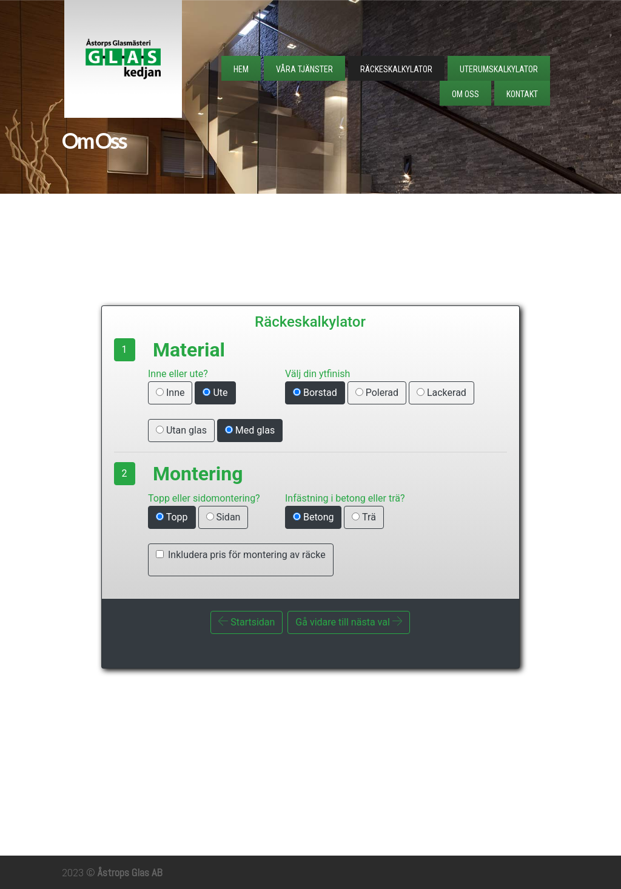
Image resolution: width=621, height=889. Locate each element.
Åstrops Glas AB (130, 872)
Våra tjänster (304, 69)
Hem (241, 69)
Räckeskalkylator (396, 69)
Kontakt (522, 94)
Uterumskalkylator (499, 69)
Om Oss (465, 94)
